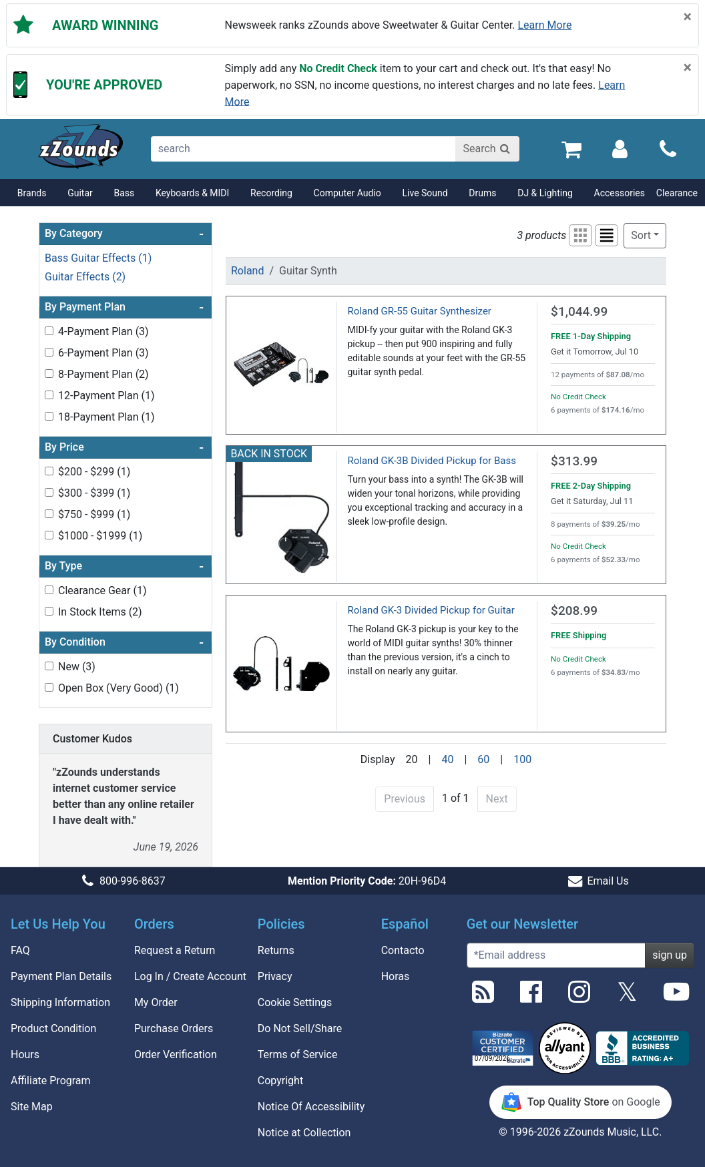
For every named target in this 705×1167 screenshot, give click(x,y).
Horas (395, 976)
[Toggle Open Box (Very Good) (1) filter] (49, 687)
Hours (25, 1054)
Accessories (619, 193)
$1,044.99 (579, 311)
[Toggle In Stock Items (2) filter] (49, 611)
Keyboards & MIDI (192, 193)
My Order (156, 1002)
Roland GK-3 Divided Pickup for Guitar (431, 610)
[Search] (487, 149)
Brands (32, 193)
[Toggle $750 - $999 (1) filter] (49, 513)
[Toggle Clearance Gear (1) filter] (49, 590)
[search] (304, 149)
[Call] (668, 149)
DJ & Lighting (545, 193)
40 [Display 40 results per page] (447, 759)
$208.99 (574, 611)
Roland (247, 270)
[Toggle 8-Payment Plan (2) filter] (49, 373)
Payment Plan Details (61, 976)
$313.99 (574, 461)
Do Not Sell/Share (300, 1028)
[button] (580, 235)
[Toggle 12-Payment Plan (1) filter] (49, 395)
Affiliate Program (51, 1080)
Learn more (545, 25)
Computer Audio (347, 193)
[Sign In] (619, 148)
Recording (271, 193)
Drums (482, 193)
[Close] (687, 17)
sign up (669, 955)
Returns (276, 950)
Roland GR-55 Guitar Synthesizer (419, 311)
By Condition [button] (124, 642)
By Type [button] (124, 566)
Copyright (280, 1080)
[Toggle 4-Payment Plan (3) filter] (49, 330)
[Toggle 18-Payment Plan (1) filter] (49, 416)
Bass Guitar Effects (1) (98, 258)
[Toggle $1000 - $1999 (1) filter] (49, 535)
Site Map (32, 1106)
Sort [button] (641, 235)
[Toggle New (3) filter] (49, 666)
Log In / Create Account (190, 976)
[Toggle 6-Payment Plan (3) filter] (49, 352)
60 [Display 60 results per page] (483, 759)
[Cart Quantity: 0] (571, 148)
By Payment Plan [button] (124, 307)
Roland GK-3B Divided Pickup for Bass (432, 461)
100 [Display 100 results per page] (522, 759)
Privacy (275, 976)
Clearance (677, 193)
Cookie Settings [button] (295, 1002)
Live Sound (425, 193)
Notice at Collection (304, 1132)
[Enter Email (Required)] (556, 955)
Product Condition (53, 1028)
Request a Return (175, 950)
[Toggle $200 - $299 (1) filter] (49, 471)
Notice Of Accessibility (311, 1106)
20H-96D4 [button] (367, 881)
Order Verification (175, 1054)
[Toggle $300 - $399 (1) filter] (49, 492)
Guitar (80, 193)
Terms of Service (298, 1054)
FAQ (20, 950)
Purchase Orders (173, 1028)
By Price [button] (124, 447)
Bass (123, 193)
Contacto (403, 950)
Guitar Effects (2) (85, 276)
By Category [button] (124, 234)
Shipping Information (60, 1002)
